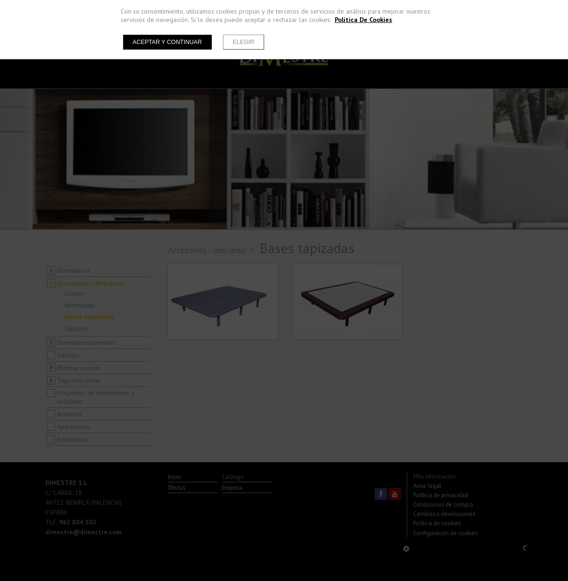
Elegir (243, 42)
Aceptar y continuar (167, 42)
